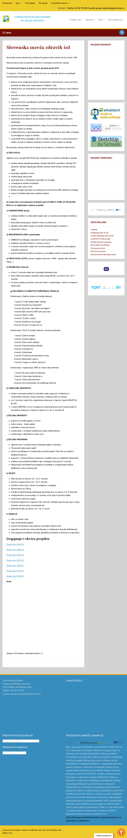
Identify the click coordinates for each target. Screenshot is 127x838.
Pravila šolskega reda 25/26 (102, 236)
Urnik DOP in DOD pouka (100, 239)
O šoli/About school (59, 3)
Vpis (17, 3)
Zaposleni (89, 20)
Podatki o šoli (75, 20)
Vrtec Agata (30, 3)
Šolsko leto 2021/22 (15, 560)
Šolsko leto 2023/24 (15, 550)
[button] (6, 33)
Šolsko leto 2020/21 (15, 565)
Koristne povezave (98, 251)
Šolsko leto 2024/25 (15, 544)
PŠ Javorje (43, 3)
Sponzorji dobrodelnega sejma (103, 254)
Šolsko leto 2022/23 (15, 555)
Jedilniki (94, 230)
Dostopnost (7, 3)
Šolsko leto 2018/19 (15, 576)
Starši (100, 20)
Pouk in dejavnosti (114, 20)
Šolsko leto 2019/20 (15, 571)
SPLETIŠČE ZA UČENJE (100, 245)
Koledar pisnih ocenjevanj (101, 242)
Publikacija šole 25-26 (99, 233)
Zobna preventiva (98, 248)
